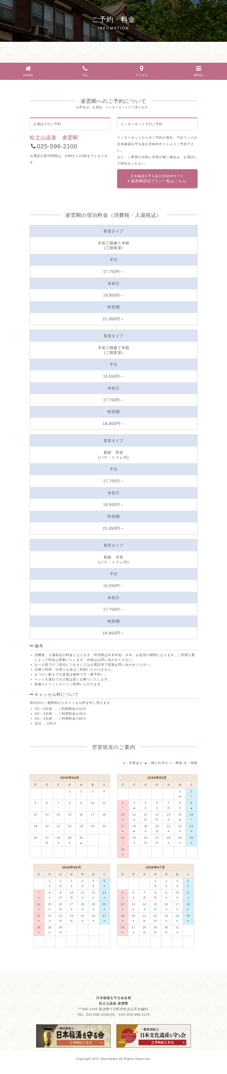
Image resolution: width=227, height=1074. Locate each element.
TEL (85, 70)
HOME (28, 70)
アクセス (142, 70)
